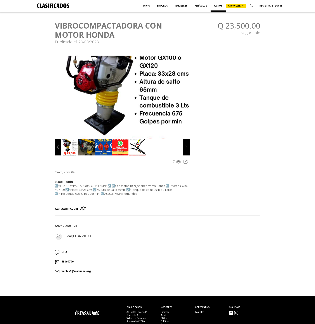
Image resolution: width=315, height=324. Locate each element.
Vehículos (200, 5)
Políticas (165, 321)
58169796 (67, 261)
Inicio (146, 5)
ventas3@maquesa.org (76, 271)
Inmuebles (181, 5)
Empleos (162, 5)
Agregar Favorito (69, 208)
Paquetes (199, 312)
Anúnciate (236, 5)
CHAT (65, 252)
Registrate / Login (271, 5)
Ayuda (164, 315)
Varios (218, 5)
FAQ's (164, 318)
